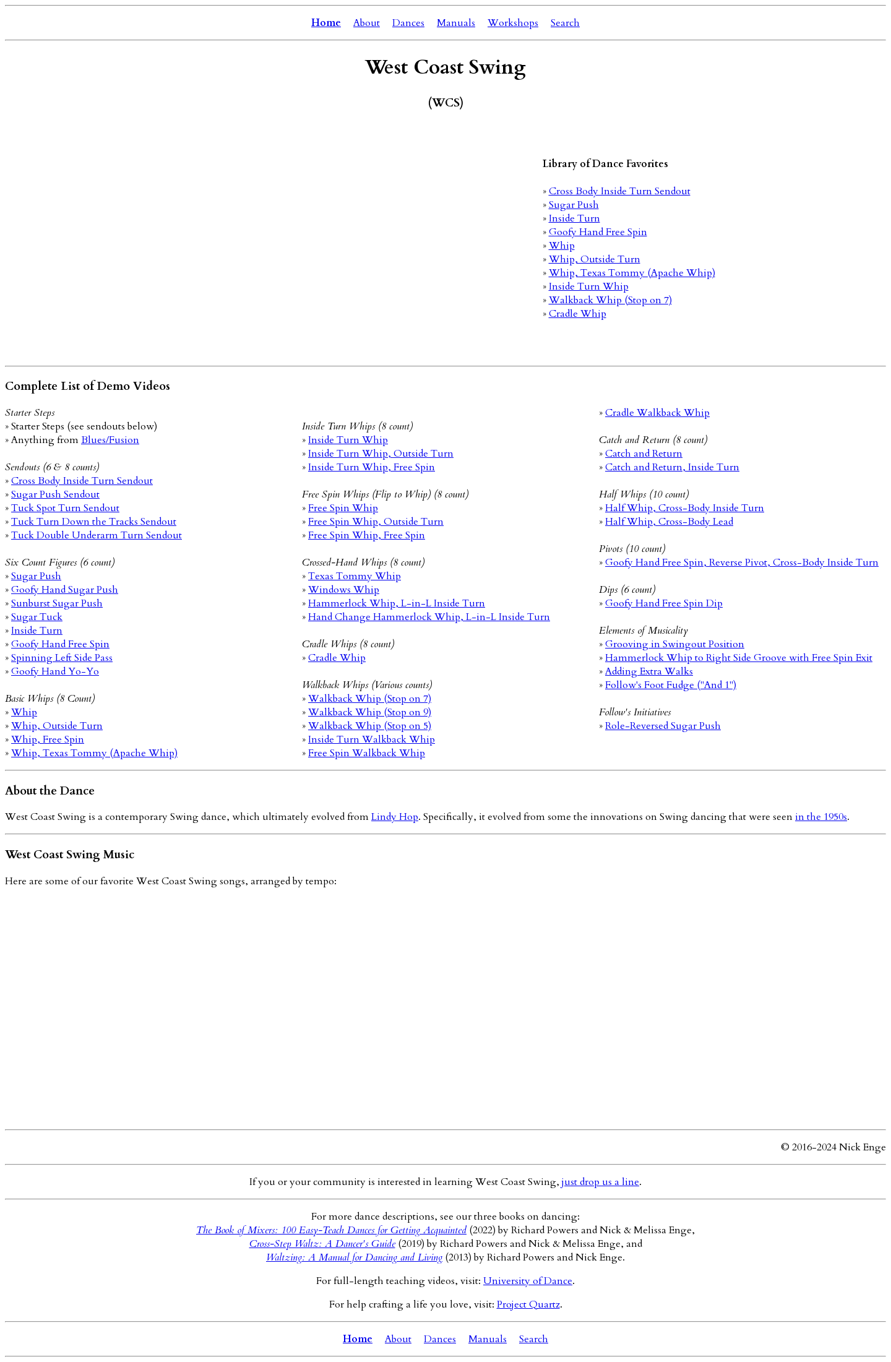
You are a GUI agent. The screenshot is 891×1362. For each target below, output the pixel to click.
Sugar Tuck (36, 617)
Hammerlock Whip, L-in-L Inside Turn (396, 603)
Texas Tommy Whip (354, 576)
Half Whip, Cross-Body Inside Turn (684, 508)
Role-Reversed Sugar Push (663, 726)
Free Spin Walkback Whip (366, 753)
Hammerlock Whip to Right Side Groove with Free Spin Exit (738, 658)
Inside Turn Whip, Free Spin (371, 467)
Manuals (456, 23)
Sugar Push (574, 205)
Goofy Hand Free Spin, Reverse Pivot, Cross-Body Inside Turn (742, 562)
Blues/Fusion (110, 440)
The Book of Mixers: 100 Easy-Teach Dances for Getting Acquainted (331, 1230)
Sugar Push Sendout (55, 494)
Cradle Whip (577, 314)
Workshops (513, 23)
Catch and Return (643, 453)
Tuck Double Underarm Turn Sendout (96, 535)
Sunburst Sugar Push (57, 603)
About (366, 23)
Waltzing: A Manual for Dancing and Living (354, 1257)
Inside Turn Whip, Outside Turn (381, 453)
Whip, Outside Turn (594, 259)
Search (565, 23)
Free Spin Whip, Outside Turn (376, 521)
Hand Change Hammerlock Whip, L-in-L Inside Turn (429, 617)
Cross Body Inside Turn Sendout (620, 191)
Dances (408, 23)
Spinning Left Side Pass (62, 658)
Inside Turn (574, 218)
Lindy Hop (394, 817)
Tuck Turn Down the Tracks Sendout (93, 521)
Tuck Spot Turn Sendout (65, 508)
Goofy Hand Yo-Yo (55, 671)
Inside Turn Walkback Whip (371, 739)
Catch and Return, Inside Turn (672, 467)
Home (326, 23)
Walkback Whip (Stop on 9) (369, 712)
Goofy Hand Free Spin (598, 232)
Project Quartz (528, 1304)
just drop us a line (600, 1182)
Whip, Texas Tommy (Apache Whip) (632, 273)
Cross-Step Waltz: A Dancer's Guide (322, 1244)
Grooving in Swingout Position (674, 644)
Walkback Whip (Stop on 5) (369, 726)
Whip (562, 245)
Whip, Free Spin (47, 739)
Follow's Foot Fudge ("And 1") (670, 685)
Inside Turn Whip (589, 286)
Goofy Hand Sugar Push (64, 590)
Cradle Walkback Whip (657, 413)
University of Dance (527, 1281)
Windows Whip (343, 590)
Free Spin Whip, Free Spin (366, 535)
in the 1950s (821, 817)
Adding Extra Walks (649, 671)
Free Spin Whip (343, 508)
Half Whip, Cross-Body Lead (669, 521)
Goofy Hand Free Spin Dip (664, 603)
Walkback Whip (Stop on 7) (610, 300)
